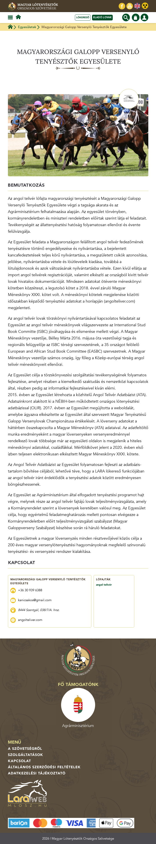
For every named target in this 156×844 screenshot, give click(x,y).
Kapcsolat (19, 761)
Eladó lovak (102, 17)
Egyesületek (27, 27)
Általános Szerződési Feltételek (44, 767)
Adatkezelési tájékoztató (36, 773)
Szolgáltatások (25, 754)
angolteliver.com (30, 620)
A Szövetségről (25, 748)
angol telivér (104, 584)
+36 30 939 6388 (30, 590)
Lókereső (82, 17)
